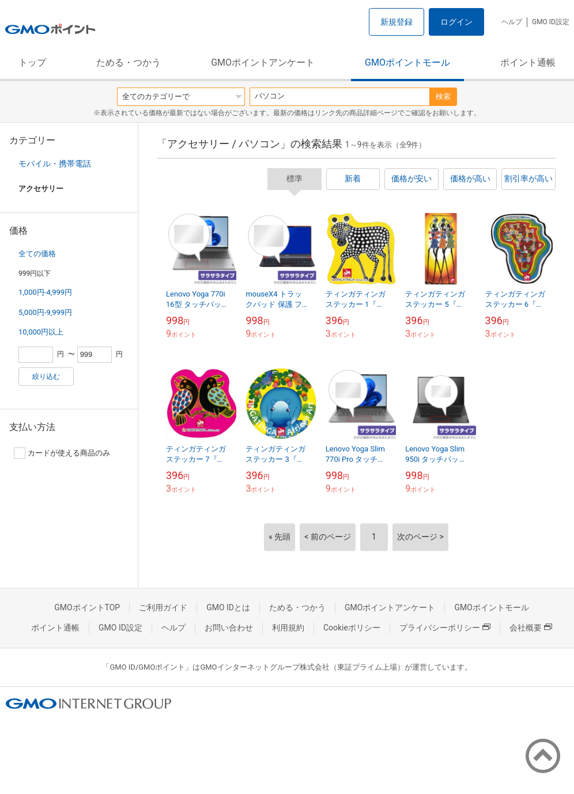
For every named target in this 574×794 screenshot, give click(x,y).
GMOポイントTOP (87, 607)
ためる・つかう (128, 62)
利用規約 (288, 627)
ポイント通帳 (528, 62)
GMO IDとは (228, 607)
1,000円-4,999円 (45, 292)
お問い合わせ (229, 627)
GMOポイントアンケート (263, 62)
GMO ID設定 (550, 22)
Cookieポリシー (351, 627)
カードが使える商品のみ (62, 453)
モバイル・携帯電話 (54, 163)
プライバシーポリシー (444, 627)
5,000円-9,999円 (45, 312)
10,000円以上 (40, 332)
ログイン (456, 21)
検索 (443, 96)
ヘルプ (511, 22)
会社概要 (530, 627)
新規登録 (396, 21)
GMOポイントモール (407, 62)
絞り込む (46, 377)
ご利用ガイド (163, 607)
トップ (32, 62)
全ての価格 (37, 253)
